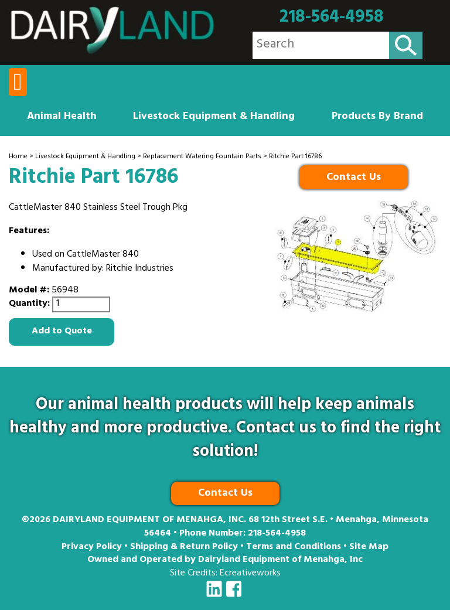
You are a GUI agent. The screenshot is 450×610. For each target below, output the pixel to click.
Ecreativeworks (250, 573)
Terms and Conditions (293, 547)
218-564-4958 (331, 18)
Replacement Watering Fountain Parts (202, 157)
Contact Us (353, 178)
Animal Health (62, 117)
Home (18, 157)
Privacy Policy (92, 547)
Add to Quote (62, 331)
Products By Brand (377, 117)
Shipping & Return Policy (184, 547)
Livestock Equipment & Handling (214, 117)
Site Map (368, 547)
